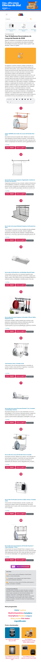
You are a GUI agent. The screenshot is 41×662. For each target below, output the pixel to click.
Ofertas (10, 148)
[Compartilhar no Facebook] (17, 99)
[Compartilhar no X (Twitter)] (19, 99)
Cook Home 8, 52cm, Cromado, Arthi (14, 363)
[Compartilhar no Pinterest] (28, 99)
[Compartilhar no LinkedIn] (22, 99)
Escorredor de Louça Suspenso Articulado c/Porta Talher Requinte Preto (20, 317)
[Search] (16, 19)
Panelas (22, 615)
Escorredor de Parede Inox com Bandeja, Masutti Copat (19, 272)
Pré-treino (25, 618)
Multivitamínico (16, 612)
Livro (16, 610)
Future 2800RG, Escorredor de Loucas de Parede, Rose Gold (19, 134)
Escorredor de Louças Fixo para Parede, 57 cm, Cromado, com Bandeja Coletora (20, 409)
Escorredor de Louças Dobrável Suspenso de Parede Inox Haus (20, 226)
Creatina (22, 610)
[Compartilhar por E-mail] (8, 102)
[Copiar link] (10, 102)
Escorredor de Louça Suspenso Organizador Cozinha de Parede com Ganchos (20, 180)
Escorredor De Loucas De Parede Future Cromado (18, 454)
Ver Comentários (30, 147)
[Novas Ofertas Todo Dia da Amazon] (20, 5)
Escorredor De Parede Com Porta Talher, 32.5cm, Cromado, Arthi (20, 500)
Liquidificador (20, 621)
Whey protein (16, 618)
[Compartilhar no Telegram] (25, 99)
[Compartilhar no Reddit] (31, 99)
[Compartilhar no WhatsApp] (14, 99)
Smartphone (13, 615)
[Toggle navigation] (6, 14)
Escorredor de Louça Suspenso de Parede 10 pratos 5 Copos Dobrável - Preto (19, 546)
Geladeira (28, 613)
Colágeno (28, 616)
